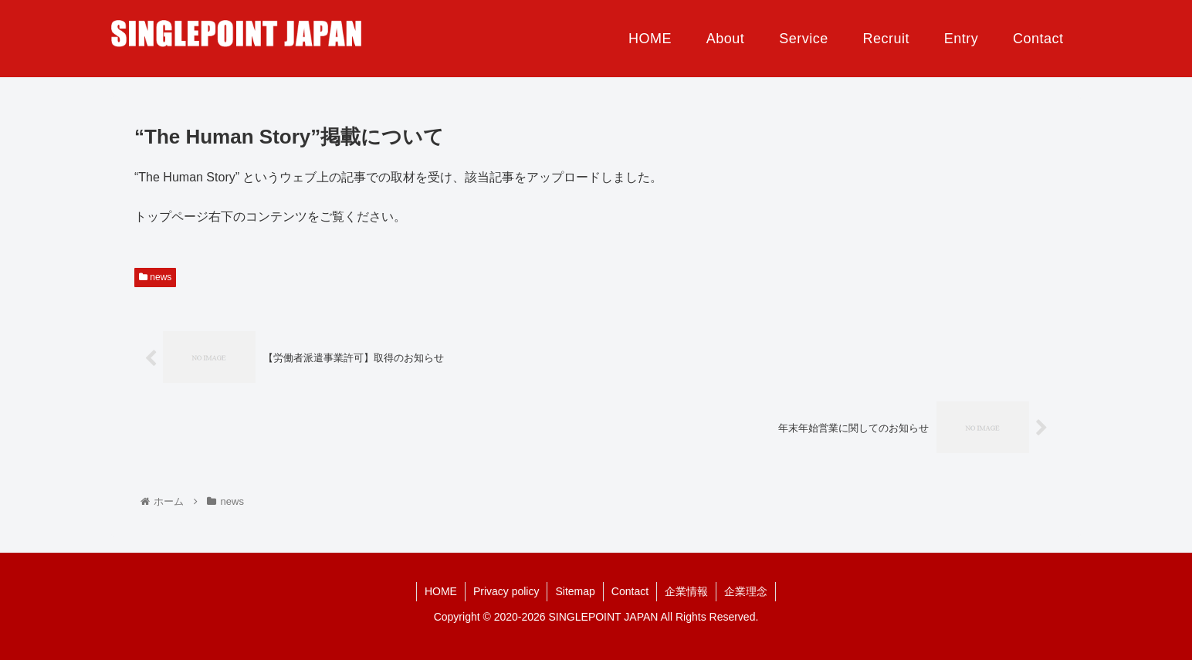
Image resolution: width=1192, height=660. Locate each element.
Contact (629, 591)
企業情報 (686, 591)
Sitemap (574, 591)
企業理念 (745, 591)
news (155, 277)
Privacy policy (506, 591)
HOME (441, 591)
